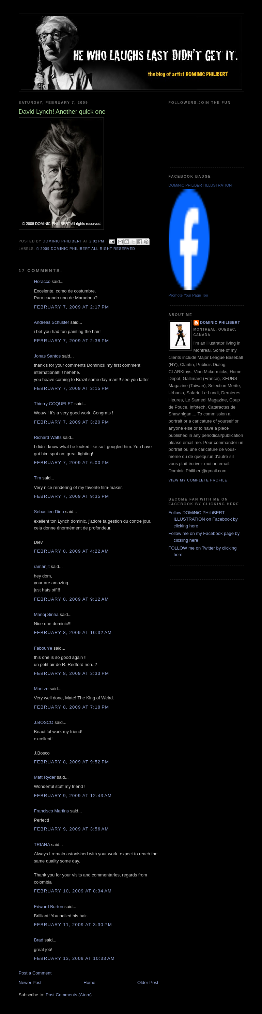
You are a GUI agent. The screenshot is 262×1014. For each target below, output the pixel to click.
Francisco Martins (51, 810)
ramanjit (42, 566)
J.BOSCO (43, 722)
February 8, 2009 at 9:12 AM (71, 599)
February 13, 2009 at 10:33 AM (74, 958)
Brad (38, 939)
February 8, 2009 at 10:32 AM (73, 632)
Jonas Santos (47, 356)
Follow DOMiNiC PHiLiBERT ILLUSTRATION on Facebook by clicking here (203, 519)
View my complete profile (198, 480)
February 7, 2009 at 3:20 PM (71, 422)
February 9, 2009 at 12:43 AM (73, 795)
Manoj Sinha (46, 614)
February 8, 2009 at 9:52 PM (71, 761)
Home (89, 982)
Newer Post (30, 982)
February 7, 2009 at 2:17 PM (71, 307)
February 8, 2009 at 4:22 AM (71, 551)
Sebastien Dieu (49, 511)
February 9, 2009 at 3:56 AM (71, 828)
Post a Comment (35, 973)
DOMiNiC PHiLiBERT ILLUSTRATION (200, 185)
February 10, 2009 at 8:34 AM (73, 890)
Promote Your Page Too (188, 295)
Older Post (147, 982)
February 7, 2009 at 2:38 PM (71, 340)
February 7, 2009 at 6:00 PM (71, 462)
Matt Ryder (45, 777)
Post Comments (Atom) (69, 994)
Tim (37, 477)
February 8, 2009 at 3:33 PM (71, 673)
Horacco (42, 281)
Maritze (41, 688)
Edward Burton (48, 906)
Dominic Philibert (220, 322)
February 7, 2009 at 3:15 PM (71, 388)
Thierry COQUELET (53, 403)
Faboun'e (43, 648)
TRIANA (42, 844)
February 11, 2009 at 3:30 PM (73, 924)
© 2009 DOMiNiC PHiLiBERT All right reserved (85, 249)
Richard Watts (48, 437)
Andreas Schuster (51, 322)
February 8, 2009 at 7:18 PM (71, 707)
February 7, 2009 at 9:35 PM (71, 496)
